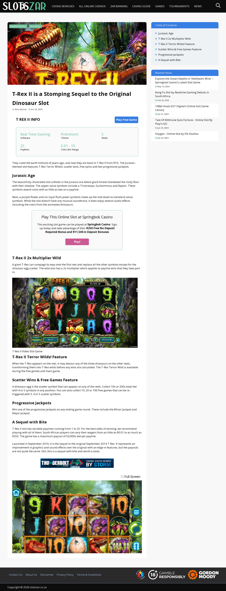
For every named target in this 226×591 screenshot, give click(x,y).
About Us (31, 574)
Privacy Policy (65, 574)
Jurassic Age (165, 33)
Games (159, 6)
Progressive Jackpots (171, 54)
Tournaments (179, 6)
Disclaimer (47, 574)
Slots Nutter (21, 109)
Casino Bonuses (63, 6)
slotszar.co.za (38, 587)
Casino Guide (141, 6)
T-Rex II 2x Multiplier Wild (174, 38)
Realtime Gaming (18, 26)
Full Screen (130, 476)
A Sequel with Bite (169, 60)
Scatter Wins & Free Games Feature (180, 49)
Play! (77, 242)
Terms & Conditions (89, 574)
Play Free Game (126, 120)
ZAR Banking (119, 6)
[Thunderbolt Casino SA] (77, 467)
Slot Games (35, 26)
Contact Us (15, 574)
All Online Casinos (92, 6)
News (198, 6)
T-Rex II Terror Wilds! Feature (176, 44)
